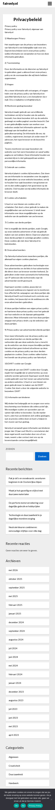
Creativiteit (14, 765)
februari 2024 (15, 674)
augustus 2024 (16, 639)
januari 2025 (15, 613)
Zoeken (10, 449)
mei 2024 (13, 665)
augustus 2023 (16, 700)
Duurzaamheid (16, 774)
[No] (51, 799)
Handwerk (13, 783)
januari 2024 (15, 683)
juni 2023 (13, 717)
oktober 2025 (15, 579)
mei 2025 (13, 596)
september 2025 (17, 587)
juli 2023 (13, 709)
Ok (16, 806)
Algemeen (13, 757)
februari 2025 (15, 605)
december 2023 (16, 691)
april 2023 (14, 735)
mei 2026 (13, 570)
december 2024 (16, 622)
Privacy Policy (35, 806)
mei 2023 (13, 726)
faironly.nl (10, 3)
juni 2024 (13, 657)
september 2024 (17, 631)
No (23, 806)
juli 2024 (13, 648)
